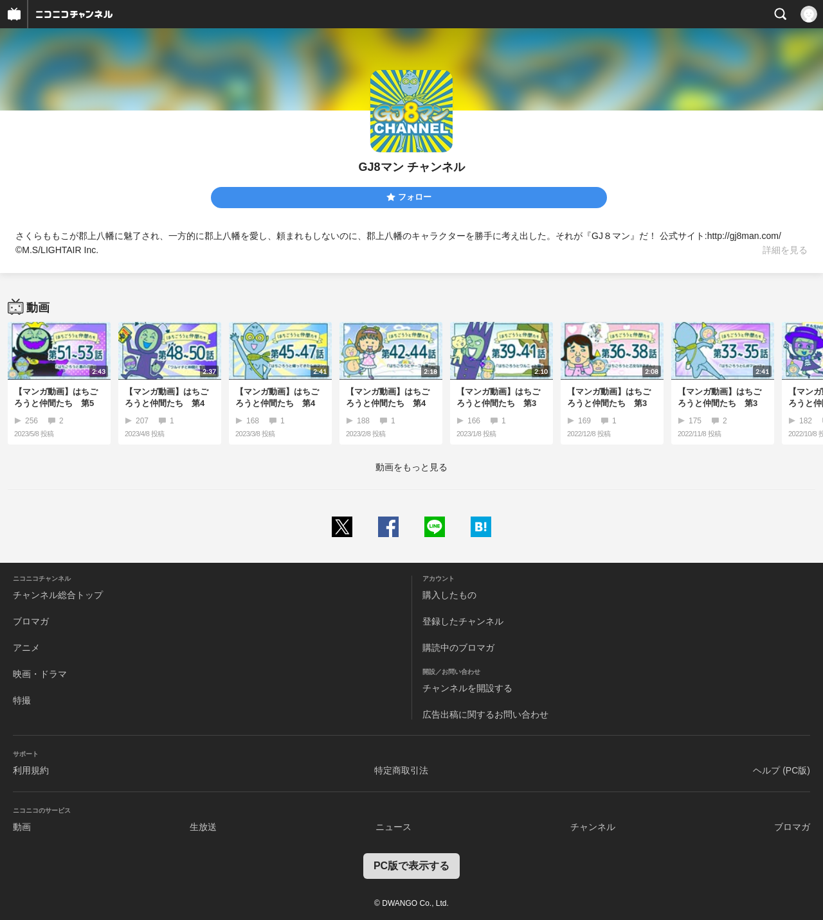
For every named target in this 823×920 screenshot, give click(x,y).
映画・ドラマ (40, 674)
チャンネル (592, 827)
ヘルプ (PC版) (781, 770)
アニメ (26, 647)
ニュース (393, 827)
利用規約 (31, 770)
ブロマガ (31, 621)
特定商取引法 (401, 770)
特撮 (22, 700)
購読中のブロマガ (458, 647)
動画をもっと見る (411, 467)
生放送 (203, 827)
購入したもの (449, 595)
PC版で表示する (411, 865)
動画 (22, 827)
